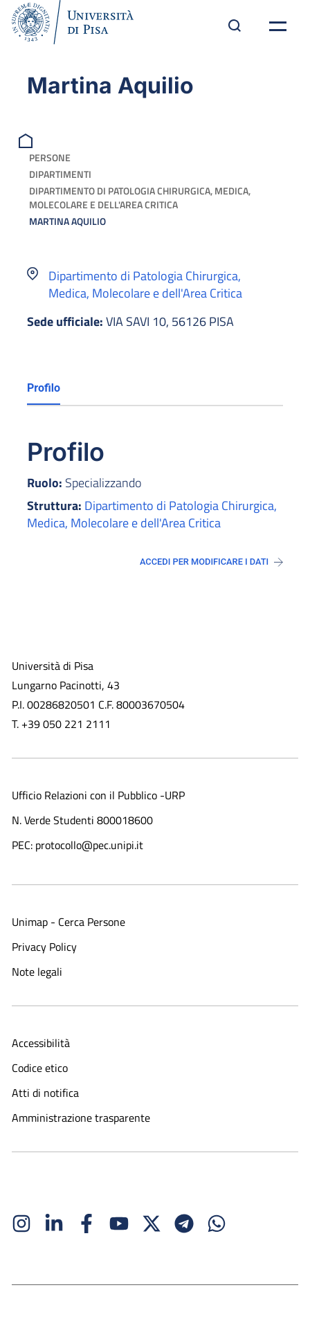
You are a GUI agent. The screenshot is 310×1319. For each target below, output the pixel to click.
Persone (50, 157)
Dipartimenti (60, 174)
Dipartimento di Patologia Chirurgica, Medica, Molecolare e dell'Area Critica (139, 197)
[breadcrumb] (27, 139)
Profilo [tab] (43, 387)
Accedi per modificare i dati (211, 561)
